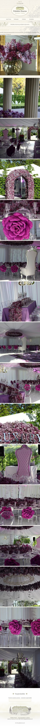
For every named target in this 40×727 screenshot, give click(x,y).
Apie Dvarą (8, 19)
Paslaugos (16, 19)
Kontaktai (31, 19)
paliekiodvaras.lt (21, 722)
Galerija (24, 19)
